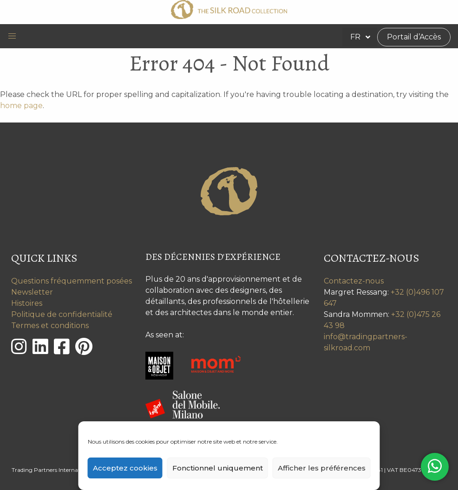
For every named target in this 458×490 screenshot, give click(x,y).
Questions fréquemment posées (71, 281)
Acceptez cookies (125, 468)
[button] (12, 36)
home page (21, 105)
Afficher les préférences (322, 468)
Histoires (26, 303)
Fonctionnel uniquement (217, 468)
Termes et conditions (50, 325)
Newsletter (32, 292)
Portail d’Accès (414, 36)
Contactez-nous (354, 281)
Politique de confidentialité (61, 314)
